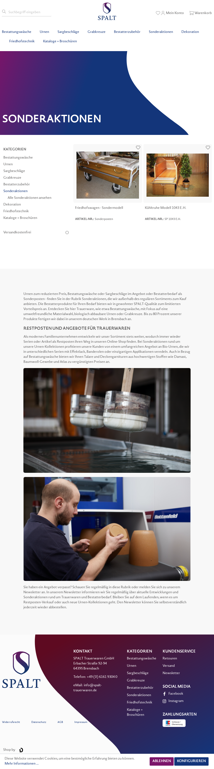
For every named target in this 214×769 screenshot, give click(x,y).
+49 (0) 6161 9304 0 (102, 677)
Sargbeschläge (14, 171)
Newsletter (171, 673)
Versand (169, 666)
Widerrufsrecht (11, 722)
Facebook (175, 694)
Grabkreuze (12, 178)
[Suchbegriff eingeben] (28, 11)
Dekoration (12, 205)
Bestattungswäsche (18, 158)
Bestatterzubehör (16, 185)
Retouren (170, 659)
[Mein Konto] (172, 13)
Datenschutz (38, 722)
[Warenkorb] (200, 13)
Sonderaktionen (15, 191)
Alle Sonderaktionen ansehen (29, 198)
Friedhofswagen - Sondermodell (99, 208)
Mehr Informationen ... (22, 764)
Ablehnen (161, 761)
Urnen (8, 165)
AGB (60, 722)
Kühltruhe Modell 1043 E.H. (165, 208)
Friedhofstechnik (16, 211)
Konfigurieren (191, 761)
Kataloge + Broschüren (20, 218)
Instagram (175, 701)
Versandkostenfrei (17, 233)
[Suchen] (4, 11)
